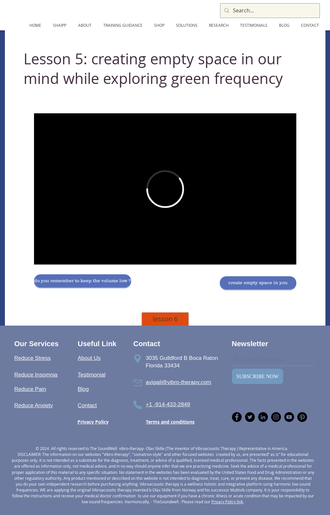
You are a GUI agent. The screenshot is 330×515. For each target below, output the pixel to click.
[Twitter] (250, 417)
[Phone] (137, 358)
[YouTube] (289, 417)
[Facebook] (237, 417)
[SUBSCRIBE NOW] (257, 376)
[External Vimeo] (165, 189)
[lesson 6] (165, 319)
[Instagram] (276, 417)
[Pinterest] (302, 417)
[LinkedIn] (263, 417)
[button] (82, 280)
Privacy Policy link (227, 501)
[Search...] (269, 11)
